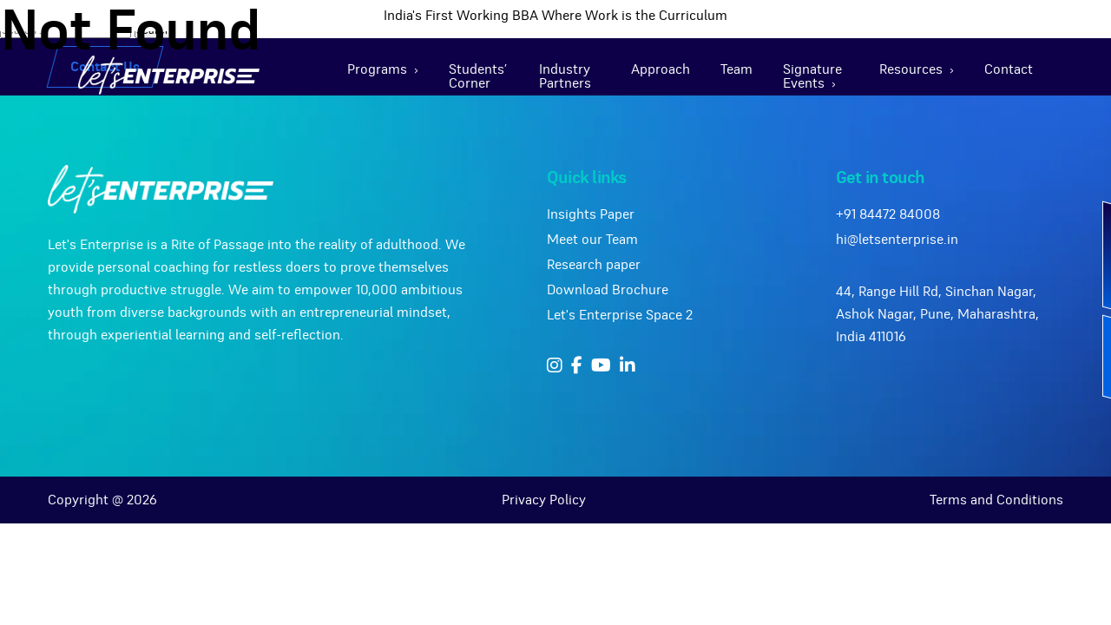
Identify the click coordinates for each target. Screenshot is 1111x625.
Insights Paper (590, 214)
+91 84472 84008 (888, 214)
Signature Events (812, 76)
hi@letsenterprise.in (897, 240)
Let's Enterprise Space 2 (620, 315)
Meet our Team (592, 240)
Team (736, 69)
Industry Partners (565, 76)
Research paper (594, 265)
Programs (377, 69)
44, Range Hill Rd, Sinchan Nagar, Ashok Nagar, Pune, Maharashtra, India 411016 (937, 314)
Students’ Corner (478, 76)
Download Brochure (607, 290)
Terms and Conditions (996, 500)
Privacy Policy (544, 500)
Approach (660, 69)
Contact (1008, 69)
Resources (911, 69)
